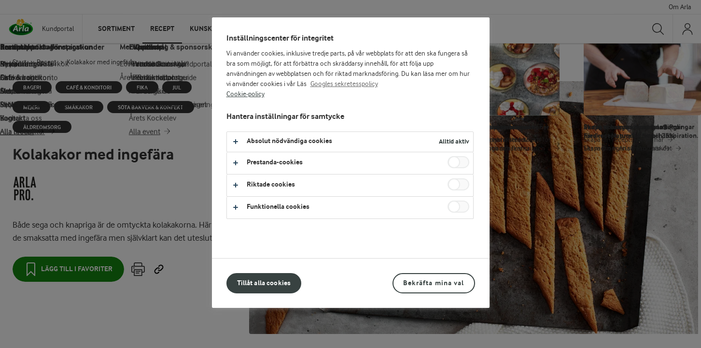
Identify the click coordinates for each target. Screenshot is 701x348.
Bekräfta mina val (433, 283)
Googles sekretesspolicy (344, 84)
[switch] (458, 162)
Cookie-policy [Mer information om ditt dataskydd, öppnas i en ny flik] (245, 94)
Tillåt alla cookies (264, 283)
